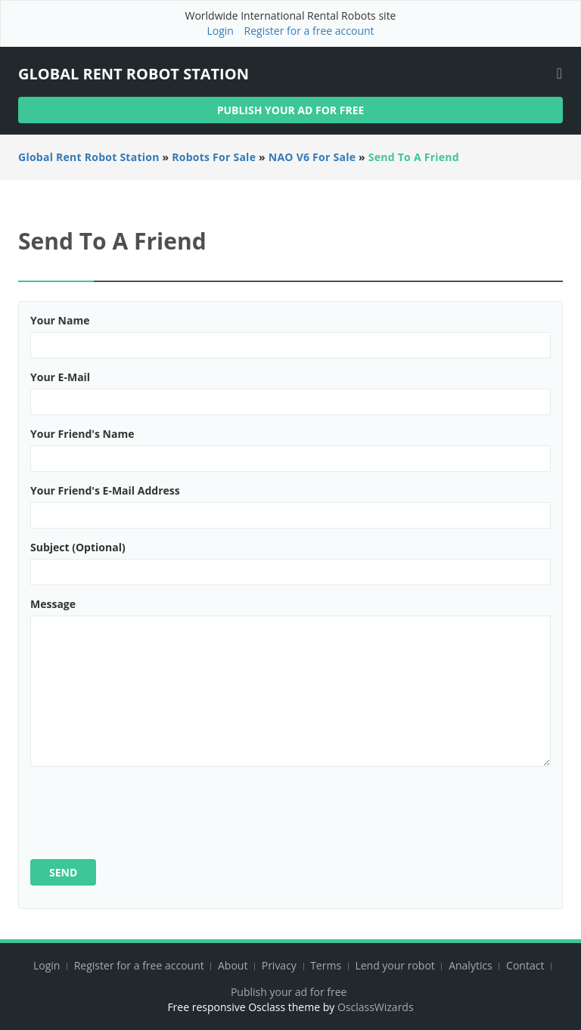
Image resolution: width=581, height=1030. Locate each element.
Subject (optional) (78, 547)
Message (53, 604)
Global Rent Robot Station (133, 74)
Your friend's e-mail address (105, 490)
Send (63, 872)
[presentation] (145, 807)
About (232, 965)
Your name (59, 320)
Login (220, 30)
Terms (325, 965)
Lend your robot (394, 965)
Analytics (470, 965)
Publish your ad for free (291, 110)
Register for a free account (309, 30)
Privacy (279, 965)
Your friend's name (82, 434)
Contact (526, 965)
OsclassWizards (375, 1007)
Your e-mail (60, 377)
